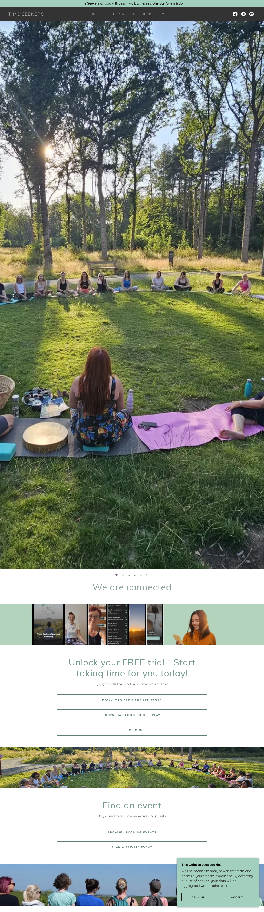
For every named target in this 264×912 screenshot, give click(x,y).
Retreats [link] (116, 13)
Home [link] (95, 13)
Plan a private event (132, 847)
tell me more (132, 730)
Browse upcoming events (132, 832)
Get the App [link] (143, 13)
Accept (237, 897)
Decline (198, 897)
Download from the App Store (132, 700)
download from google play (132, 715)
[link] (26, 14)
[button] (167, 14)
